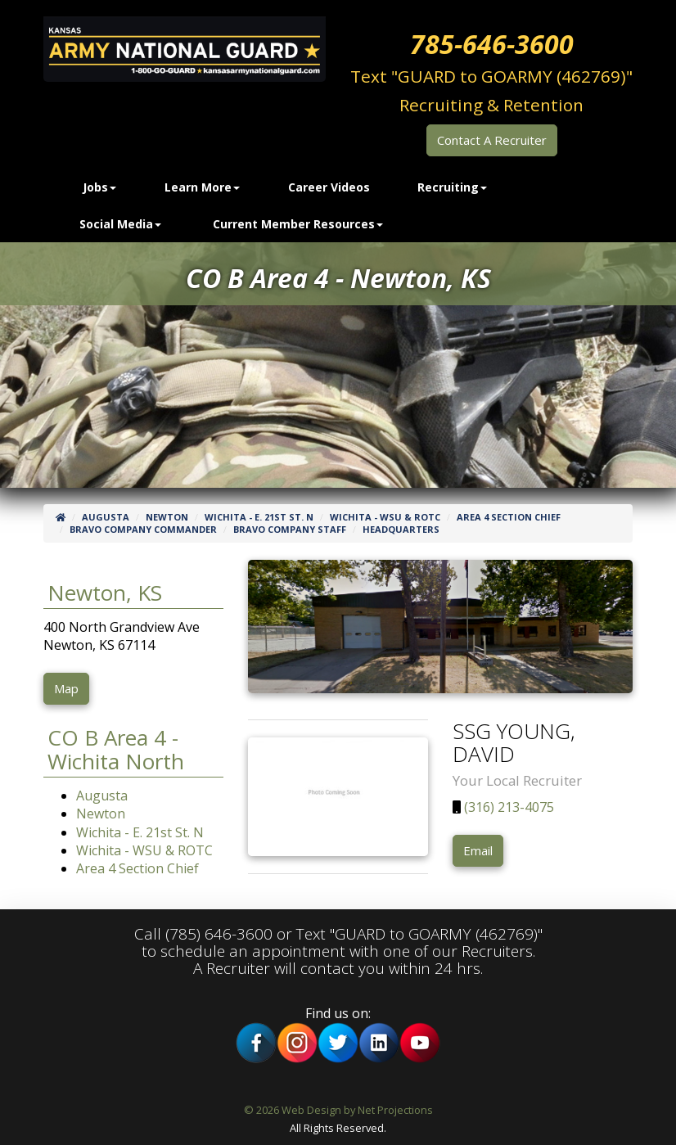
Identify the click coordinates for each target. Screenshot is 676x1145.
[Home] (60, 517)
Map (66, 688)
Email (478, 850)
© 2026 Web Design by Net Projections (338, 1109)
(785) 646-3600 (219, 933)
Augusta (105, 517)
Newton (167, 517)
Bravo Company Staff (289, 529)
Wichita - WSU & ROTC (385, 517)
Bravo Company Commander (143, 529)
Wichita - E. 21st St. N (259, 517)
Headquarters (401, 529)
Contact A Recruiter (492, 140)
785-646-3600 (492, 43)
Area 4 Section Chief (509, 517)
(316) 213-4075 (507, 807)
